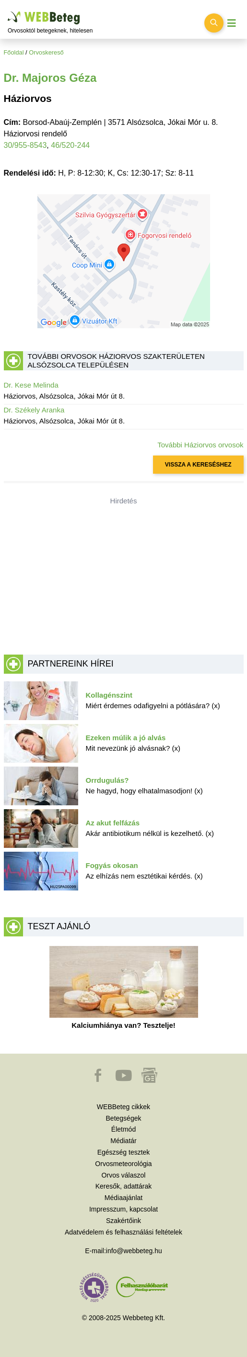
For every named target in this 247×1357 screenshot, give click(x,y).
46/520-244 (70, 145)
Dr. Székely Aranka (34, 410)
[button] (99, 1080)
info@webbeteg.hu (134, 1251)
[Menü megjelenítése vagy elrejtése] (231, 23)
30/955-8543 (25, 145)
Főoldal (14, 52)
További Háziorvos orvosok (200, 445)
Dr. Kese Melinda (31, 385)
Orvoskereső (46, 52)
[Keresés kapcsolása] (213, 23)
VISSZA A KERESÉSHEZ (198, 464)
